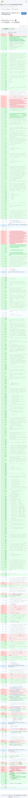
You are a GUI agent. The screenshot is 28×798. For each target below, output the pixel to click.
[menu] (26, 26)
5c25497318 (17, 22)
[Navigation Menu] (26, 1)
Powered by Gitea (5, 795)
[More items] (27, 9)
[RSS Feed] (1, 7)
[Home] (2, 1)
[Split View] (23, 26)
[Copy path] (14, 29)
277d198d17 (7, 22)
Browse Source (24, 13)
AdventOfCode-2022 (16, 4)
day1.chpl (10, 28)
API (18, 796)
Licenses (15, 796)
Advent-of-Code (6, 4)
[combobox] (20, 26)
